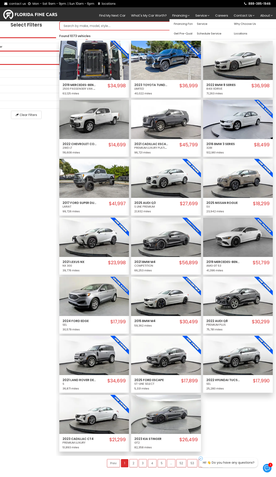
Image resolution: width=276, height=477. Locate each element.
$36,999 (188, 86)
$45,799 (188, 146)
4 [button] (152, 464)
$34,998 (117, 86)
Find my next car (112, 15)
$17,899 (189, 382)
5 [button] (162, 464)
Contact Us (244, 15)
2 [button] (133, 464)
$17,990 (261, 382)
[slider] (4, 38)
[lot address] (107, 4)
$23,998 (117, 263)
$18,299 (261, 204)
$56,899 (188, 263)
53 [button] (192, 464)
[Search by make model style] (161, 27)
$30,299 (261, 322)
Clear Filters (28, 116)
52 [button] (181, 464)
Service (202, 15)
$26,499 (188, 440)
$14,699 (117, 146)
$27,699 (189, 204)
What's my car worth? (149, 15)
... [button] (171, 464)
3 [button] (143, 464)
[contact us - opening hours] (62, 4)
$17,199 (118, 322)
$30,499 (189, 322)
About (266, 15)
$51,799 (261, 263)
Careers (221, 15)
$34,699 (116, 382)
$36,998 (260, 86)
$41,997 (117, 204)
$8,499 (262, 146)
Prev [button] (113, 464)
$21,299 (117, 440)
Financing (181, 15)
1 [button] (124, 464)
